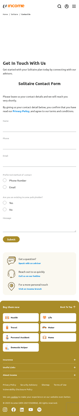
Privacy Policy (21, 111)
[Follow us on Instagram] (5, 409)
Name (6, 120)
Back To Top (68, 307)
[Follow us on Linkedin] (22, 409)
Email (5, 155)
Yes (11, 202)
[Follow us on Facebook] (13, 409)
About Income (10, 374)
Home (5, 14)
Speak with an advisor (30, 263)
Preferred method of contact (17, 174)
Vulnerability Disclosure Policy (17, 389)
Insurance (8, 359)
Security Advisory (28, 384)
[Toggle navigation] (74, 6)
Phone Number (17, 180)
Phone (6, 138)
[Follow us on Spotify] (39, 409)
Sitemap (46, 384)
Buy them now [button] (11, 307)
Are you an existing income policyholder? (23, 197)
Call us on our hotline (29, 276)
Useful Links (9, 367)
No (11, 209)
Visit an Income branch (30, 288)
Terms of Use (60, 384)
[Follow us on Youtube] (31, 409)
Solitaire (14, 14)
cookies (14, 396)
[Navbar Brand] (13, 6)
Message (7, 218)
